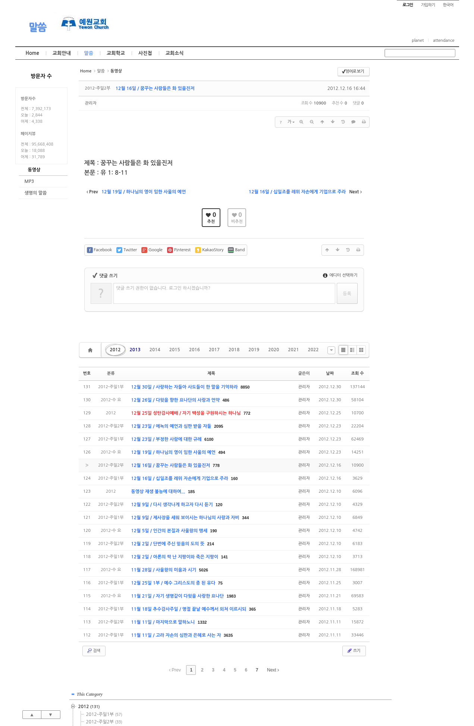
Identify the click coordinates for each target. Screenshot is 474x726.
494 (221, 452)
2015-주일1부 (417, 146)
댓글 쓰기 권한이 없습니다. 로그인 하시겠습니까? (163, 288)
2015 (174, 350)
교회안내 (62, 53)
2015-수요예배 (418, 161)
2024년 (404, 244)
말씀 (37, 27)
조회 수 (357, 373)
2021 (293, 350)
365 (252, 609)
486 (226, 400)
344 (245, 517)
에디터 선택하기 (340, 275)
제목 (211, 373)
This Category (403, 74)
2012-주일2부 (417, 102)
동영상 (34, 170)
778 (216, 465)
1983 (231, 596)
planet (418, 40)
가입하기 (428, 5)
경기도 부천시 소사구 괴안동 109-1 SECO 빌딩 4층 (249, 704)
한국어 (448, 5)
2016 (194, 350)
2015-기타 (413, 176)
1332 (202, 622)
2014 (155, 350)
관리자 (91, 103)
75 (220, 583)
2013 (135, 350)
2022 (313, 350)
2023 (402, 236)
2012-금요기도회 (419, 109)
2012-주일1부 (417, 94)
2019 (253, 350)
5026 (203, 570)
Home (32, 53)
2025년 (404, 251)
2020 (273, 350)
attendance (443, 40)
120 (219, 504)
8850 (245, 387)
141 (224, 557)
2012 (115, 350)
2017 (214, 350)
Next (273, 670)
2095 (218, 426)
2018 (234, 350)
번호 (87, 373)
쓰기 (353, 651)
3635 (228, 635)
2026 (401, 258)
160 (234, 478)
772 (247, 413)
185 (191, 491)
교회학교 (116, 53)
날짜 (330, 373)
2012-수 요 (414, 117)
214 (210, 544)
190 (213, 531)
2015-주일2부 (417, 154)
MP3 (29, 181)
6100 (208, 439)
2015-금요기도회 (419, 169)
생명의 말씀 (36, 193)
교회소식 (175, 53)
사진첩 (145, 53)
